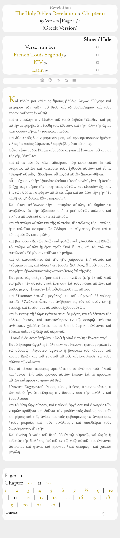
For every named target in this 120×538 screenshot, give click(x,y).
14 (55, 497)
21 (39, 505)
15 (68, 497)
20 (25, 505)
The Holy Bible (32, 13)
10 (111, 490)
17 (94, 497)
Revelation (64, 13)
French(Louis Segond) (38, 55)
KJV (38, 62)
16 (81, 497)
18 (108, 497)
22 (52, 505)
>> (48, 483)
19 (11, 505)
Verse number (40, 47)
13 (41, 497)
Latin (38, 70)
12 (28, 497)
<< (30, 483)
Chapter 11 (93, 13)
